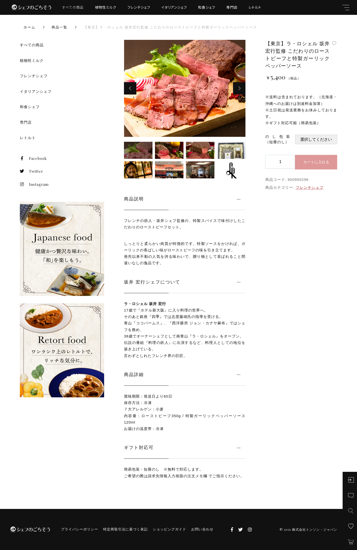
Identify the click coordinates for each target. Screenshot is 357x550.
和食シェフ (206, 7)
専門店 (232, 7)
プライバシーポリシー (79, 529)
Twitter (31, 171)
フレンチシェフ (138, 7)
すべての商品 (73, 7)
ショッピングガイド (169, 529)
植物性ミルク (105, 7)
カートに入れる (316, 162)
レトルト (255, 7)
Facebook (33, 158)
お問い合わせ (202, 529)
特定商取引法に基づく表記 (125, 529)
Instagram (34, 184)
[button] (130, 88)
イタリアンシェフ (174, 7)
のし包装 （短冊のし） (280, 139)
